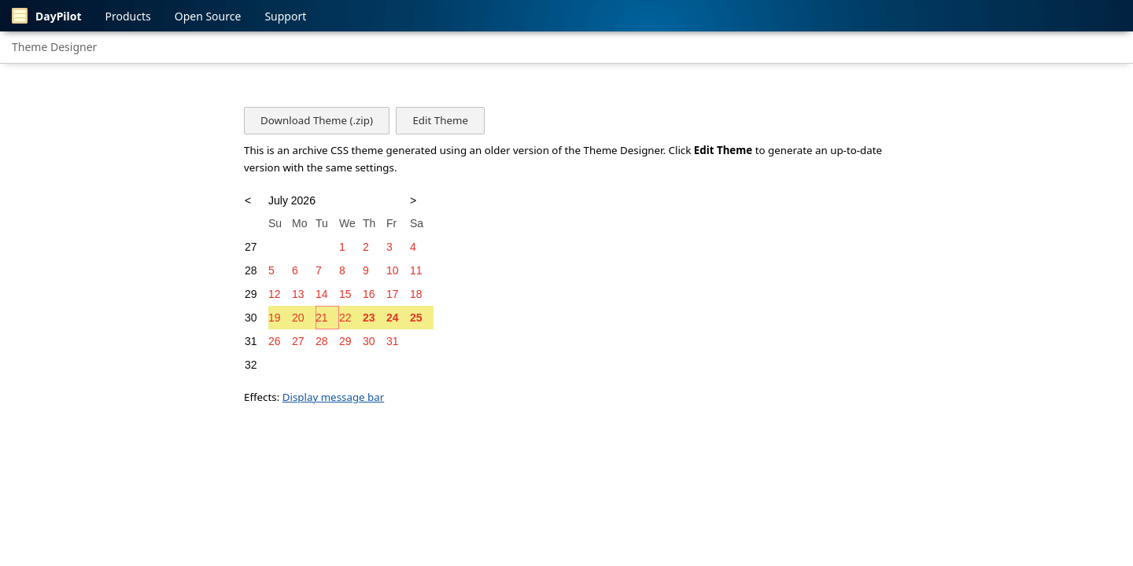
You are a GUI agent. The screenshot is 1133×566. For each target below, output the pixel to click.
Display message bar (333, 397)
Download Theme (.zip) (316, 120)
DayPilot (47, 16)
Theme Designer (54, 46)
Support (285, 16)
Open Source (208, 16)
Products (128, 16)
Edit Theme (439, 120)
